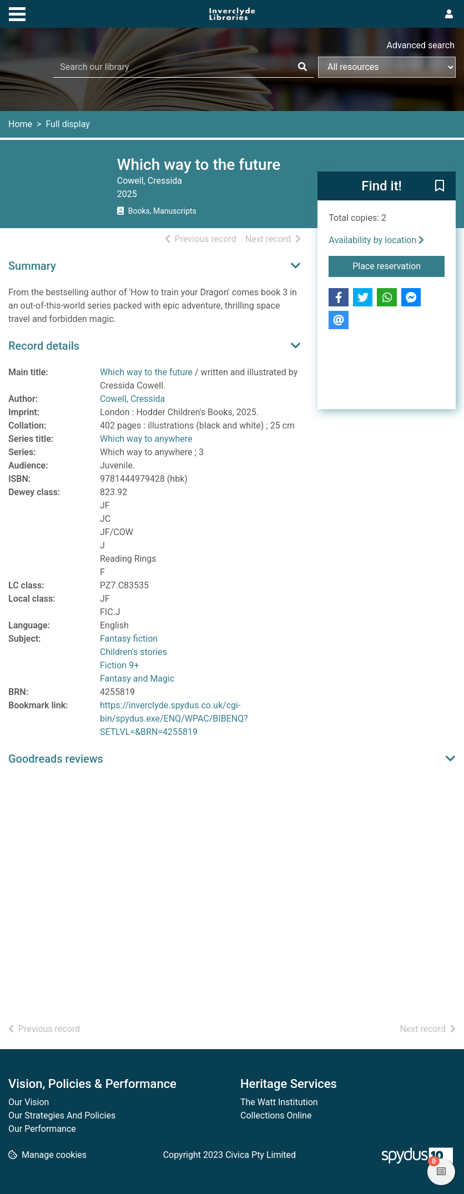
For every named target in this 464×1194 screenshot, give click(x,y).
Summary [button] (32, 266)
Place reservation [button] (398, 265)
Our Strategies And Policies (61, 1115)
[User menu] (449, 14)
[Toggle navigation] (17, 12)
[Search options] (387, 67)
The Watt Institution (279, 1102)
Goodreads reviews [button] (55, 758)
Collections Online (275, 1115)
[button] (440, 186)
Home (20, 124)
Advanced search (421, 45)
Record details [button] (43, 345)
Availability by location (376, 240)
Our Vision (28, 1102)
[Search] (302, 67)
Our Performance (42, 1129)
